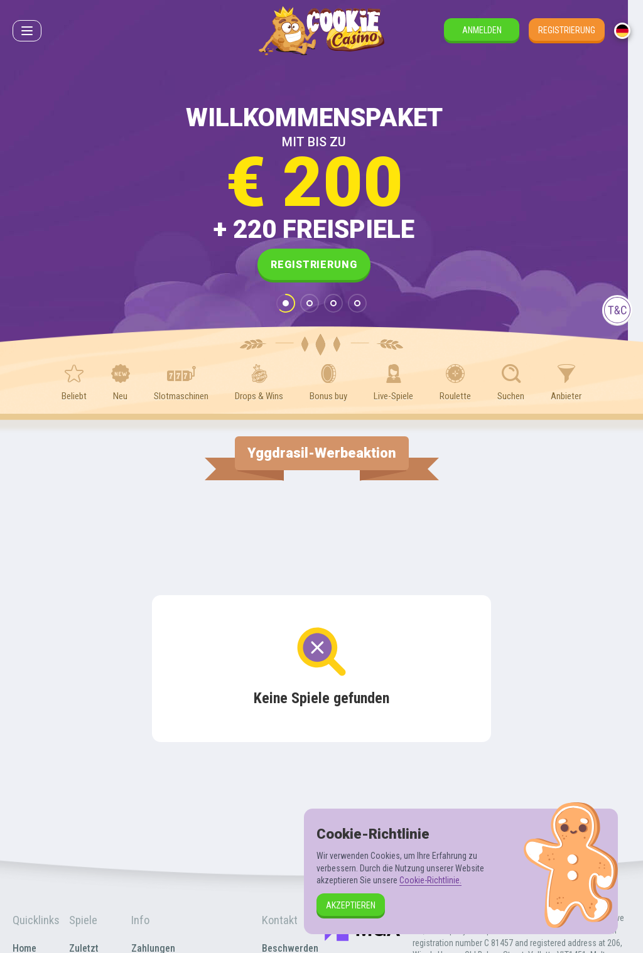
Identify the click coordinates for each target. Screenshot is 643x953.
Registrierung (566, 30)
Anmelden (482, 30)
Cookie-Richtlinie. (430, 880)
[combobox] (622, 31)
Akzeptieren (351, 905)
